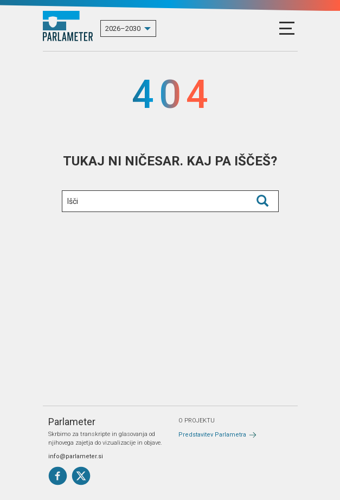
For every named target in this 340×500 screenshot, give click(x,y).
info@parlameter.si (75, 456)
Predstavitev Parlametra (212, 434)
